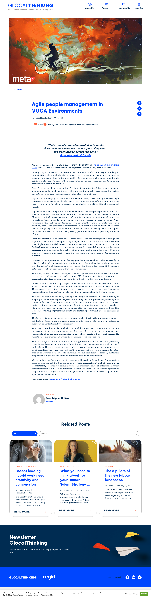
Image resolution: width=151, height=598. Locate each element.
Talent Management (67, 124)
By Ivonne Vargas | (23, 490)
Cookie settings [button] (131, 594)
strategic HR (53, 124)
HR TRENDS (110, 466)
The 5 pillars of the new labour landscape (117, 475)
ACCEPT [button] (144, 594)
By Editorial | (110, 486)
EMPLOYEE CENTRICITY (25, 466)
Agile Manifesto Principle (75, 155)
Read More (22, 511)
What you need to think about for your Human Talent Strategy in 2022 (75, 480)
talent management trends (87, 124)
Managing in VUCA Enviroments (64, 379)
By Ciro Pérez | (66, 490)
